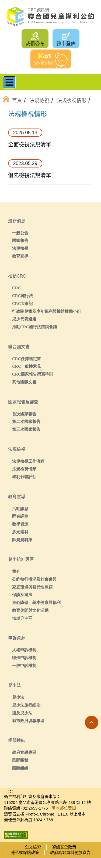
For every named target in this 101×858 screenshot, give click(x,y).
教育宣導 (20, 256)
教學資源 (20, 524)
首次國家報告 (24, 414)
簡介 (16, 571)
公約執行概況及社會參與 (34, 579)
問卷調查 (20, 516)
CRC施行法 (22, 296)
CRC (16, 288)
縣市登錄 (66, 44)
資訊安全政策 (64, 847)
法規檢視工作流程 (28, 461)
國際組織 (20, 768)
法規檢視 (20, 248)
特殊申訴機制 (24, 658)
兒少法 (18, 697)
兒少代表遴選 (24, 319)
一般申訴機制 (24, 665)
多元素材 (20, 532)
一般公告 (20, 233)
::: (17, 114)
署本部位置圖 (64, 808)
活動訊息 (20, 509)
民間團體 (20, 760)
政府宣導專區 (24, 752)
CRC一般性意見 (26, 366)
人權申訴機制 (24, 650)
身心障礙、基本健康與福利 (36, 602)
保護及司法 (22, 595)
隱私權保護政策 (25, 852)
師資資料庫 (22, 540)
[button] (91, 722)
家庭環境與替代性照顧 (32, 587)
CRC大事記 (22, 303)
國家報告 (20, 240)
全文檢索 (33, 847)
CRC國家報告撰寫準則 (32, 374)
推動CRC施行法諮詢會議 (34, 327)
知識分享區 (22, 618)
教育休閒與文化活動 (30, 610)
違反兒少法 (22, 713)
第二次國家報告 (26, 421)
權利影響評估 (24, 477)
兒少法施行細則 (26, 705)
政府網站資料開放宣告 (70, 852)
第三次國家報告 (26, 429)
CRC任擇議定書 (26, 359)
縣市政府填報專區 (28, 721)
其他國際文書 (24, 382)
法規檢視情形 (24, 469)
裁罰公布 (35, 44)
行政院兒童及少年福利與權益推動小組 (46, 311)
